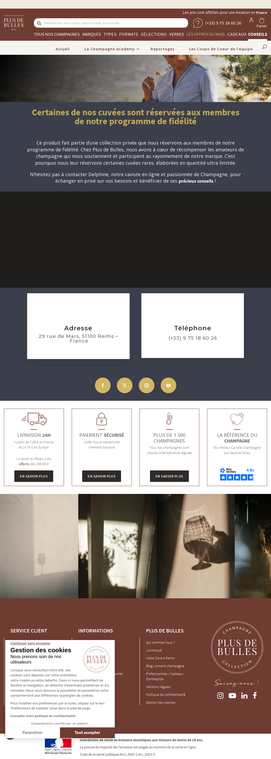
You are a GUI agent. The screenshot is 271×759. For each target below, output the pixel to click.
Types (110, 34)
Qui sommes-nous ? (160, 642)
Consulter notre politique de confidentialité (42, 716)
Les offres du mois (205, 34)
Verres (176, 34)
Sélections (154, 34)
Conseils (257, 34)
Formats (128, 34)
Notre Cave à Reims (160, 658)
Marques (91, 34)
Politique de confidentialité (165, 694)
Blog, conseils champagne (165, 666)
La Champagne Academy (110, 48)
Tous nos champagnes (57, 34)
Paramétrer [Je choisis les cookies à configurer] (32, 733)
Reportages (162, 48)
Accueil (63, 48)
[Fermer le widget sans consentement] (30, 643)
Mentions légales (158, 686)
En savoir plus (34, 476)
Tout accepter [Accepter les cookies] (87, 733)
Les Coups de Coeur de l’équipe (221, 48)
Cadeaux (237, 34)
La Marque (154, 650)
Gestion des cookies (160, 702)
